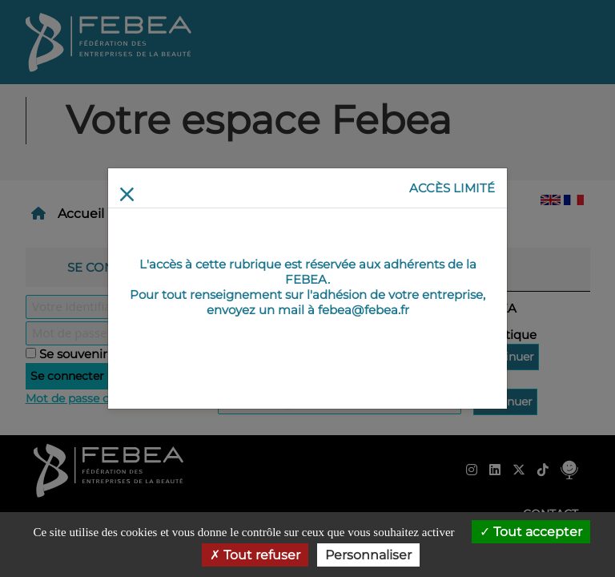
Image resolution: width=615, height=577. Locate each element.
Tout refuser (255, 555)
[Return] (127, 194)
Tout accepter (531, 531)
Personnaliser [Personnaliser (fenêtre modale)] (368, 555)
